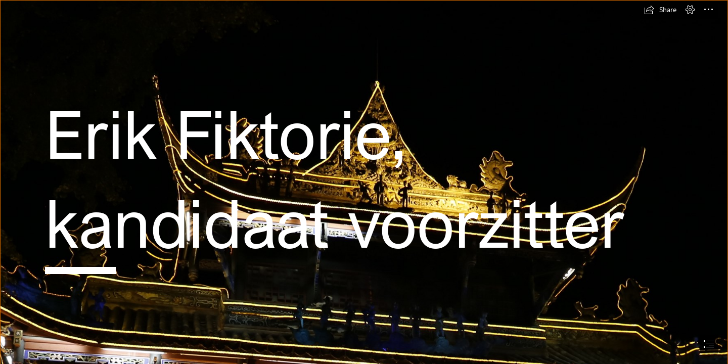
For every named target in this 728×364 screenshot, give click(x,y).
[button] (660, 10)
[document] (364, 182)
